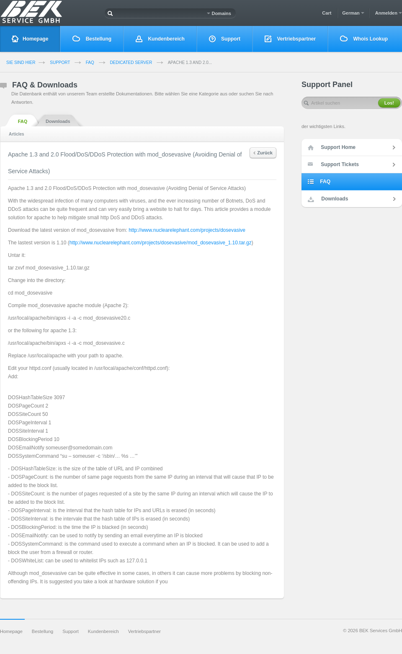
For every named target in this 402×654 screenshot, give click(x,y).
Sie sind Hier (20, 62)
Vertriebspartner (290, 39)
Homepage (30, 39)
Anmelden (388, 12)
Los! (389, 102)
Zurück (263, 152)
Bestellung (91, 39)
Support (224, 39)
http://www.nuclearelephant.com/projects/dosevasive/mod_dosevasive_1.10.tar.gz (161, 243)
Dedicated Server (131, 62)
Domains (219, 13)
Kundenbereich (160, 39)
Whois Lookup (364, 39)
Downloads (58, 121)
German (353, 12)
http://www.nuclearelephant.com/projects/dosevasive (187, 230)
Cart (326, 12)
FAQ (90, 62)
